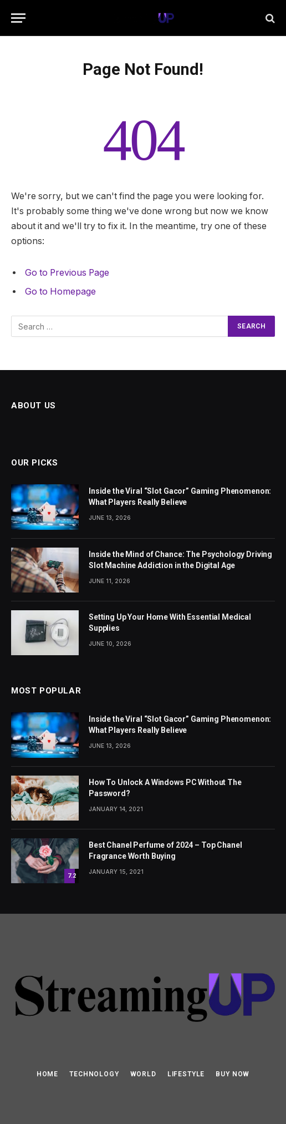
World (143, 1074)
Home (47, 1074)
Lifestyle (186, 1074)
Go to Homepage (60, 291)
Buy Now (232, 1074)
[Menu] (18, 18)
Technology (94, 1074)
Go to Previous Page (67, 272)
